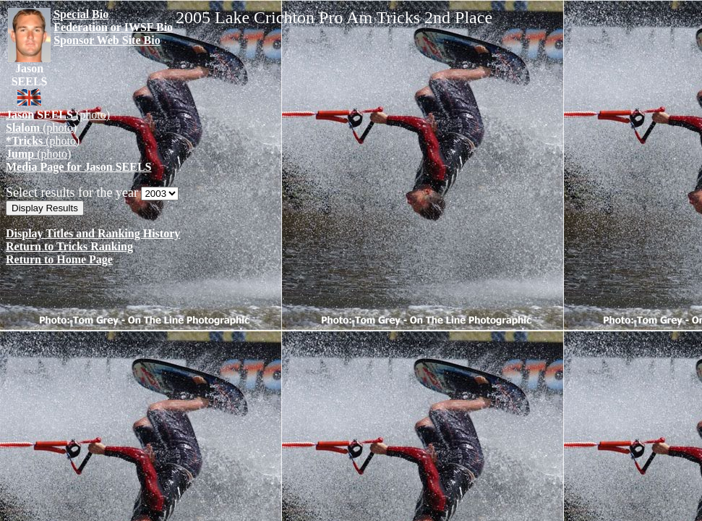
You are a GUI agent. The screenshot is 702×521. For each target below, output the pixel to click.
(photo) (58, 115)
